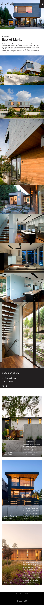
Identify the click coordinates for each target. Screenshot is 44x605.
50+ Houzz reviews (11, 386)
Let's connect (9, 372)
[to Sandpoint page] (22, 426)
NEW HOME (5, 36)
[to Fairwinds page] (22, 554)
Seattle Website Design (22, 599)
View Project (7, 454)
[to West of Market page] (22, 490)
